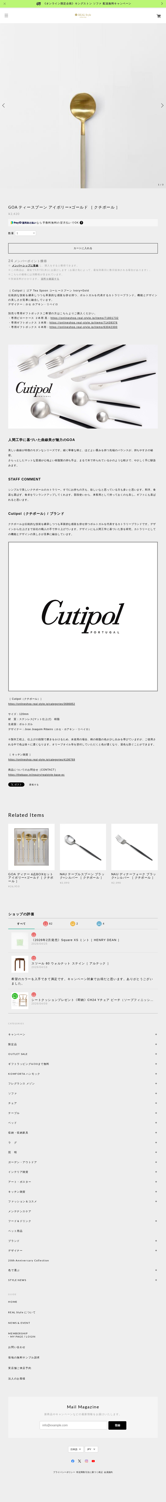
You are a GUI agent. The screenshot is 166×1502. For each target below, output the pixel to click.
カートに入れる (83, 248)
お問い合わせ (17, 1347)
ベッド (12, 1122)
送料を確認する (50, 279)
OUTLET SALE (18, 1054)
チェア (14, 1103)
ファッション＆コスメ (22, 1201)
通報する (34, 784)
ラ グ (12, 1142)
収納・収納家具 (29, 1132)
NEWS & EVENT (19, 1322)
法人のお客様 (17, 1378)
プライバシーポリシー (64, 1472)
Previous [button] (4, 105)
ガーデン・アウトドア (22, 1162)
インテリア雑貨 (28, 1171)
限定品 (12, 1044)
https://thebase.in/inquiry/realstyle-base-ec (36, 774)
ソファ (19, 1093)
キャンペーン (17, 1034)
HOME (12, 1301)
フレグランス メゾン (21, 1083)
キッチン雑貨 (28, 1191)
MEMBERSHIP (18, 1333)
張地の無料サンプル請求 (24, 1357)
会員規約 (108, 1472)
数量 (11, 233)
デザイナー (15, 1250)
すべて (21, 923)
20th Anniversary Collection (28, 1260)
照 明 (12, 1152)
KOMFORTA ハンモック (24, 1073)
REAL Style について (22, 1312)
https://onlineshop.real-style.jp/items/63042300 (84, 327)
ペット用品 (15, 1230)
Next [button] (162, 105)
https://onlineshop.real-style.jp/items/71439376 (84, 322)
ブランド (14, 1240)
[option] (83, 105)
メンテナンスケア (19, 1211)
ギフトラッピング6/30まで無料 (28, 1063)
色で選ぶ (14, 1270)
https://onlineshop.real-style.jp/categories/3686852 (41, 703)
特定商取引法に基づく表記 (89, 1472)
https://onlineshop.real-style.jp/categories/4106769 (41, 759)
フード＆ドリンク (19, 1221)
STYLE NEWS (17, 1280)
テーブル (14, 1113)
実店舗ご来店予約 (19, 1368)
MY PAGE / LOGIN (22, 1336)
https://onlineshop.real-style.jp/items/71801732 (85, 318)
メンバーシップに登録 (25, 265)
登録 (117, 1425)
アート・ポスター (29, 1181)
